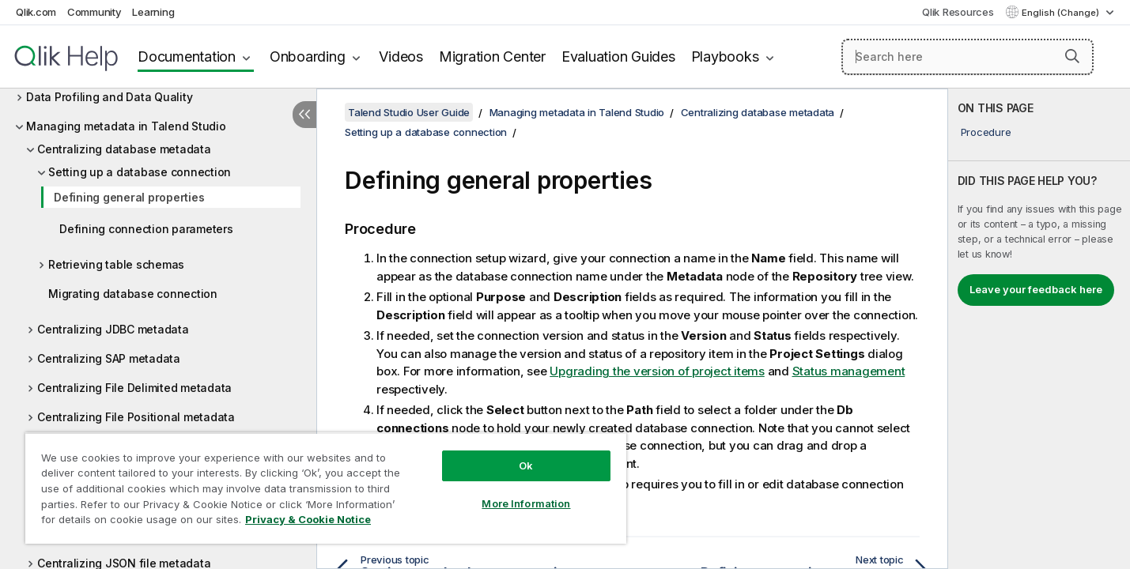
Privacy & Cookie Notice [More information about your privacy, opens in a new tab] (308, 519)
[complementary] (1039, 329)
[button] (1072, 56)
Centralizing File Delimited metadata (134, 387)
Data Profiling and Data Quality (109, 97)
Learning (153, 12)
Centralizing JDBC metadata (113, 329)
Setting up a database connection (139, 172)
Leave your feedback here (1035, 289)
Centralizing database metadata (124, 149)
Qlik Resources (958, 12)
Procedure (986, 132)
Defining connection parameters (146, 229)
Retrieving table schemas (116, 264)
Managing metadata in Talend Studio (126, 126)
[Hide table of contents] (304, 114)
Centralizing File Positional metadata (136, 417)
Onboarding (308, 56)
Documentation (187, 56)
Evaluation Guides (618, 56)
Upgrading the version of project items (657, 371)
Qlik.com (36, 12)
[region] (325, 488)
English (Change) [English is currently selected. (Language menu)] (1062, 12)
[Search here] (967, 56)
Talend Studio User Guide (409, 112)
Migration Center (492, 56)
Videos (401, 56)
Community (94, 12)
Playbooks (725, 56)
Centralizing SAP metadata (108, 358)
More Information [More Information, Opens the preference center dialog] (526, 503)
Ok (526, 465)
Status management (848, 371)
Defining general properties (129, 197)
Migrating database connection (132, 293)
